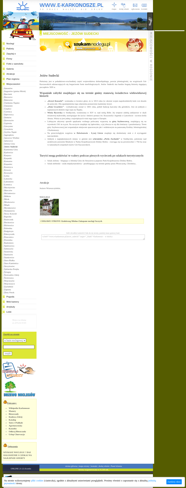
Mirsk (6, 199)
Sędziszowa (9, 246)
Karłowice (8, 152)
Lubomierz (8, 181)
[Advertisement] (169, 89)
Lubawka (8, 179)
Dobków (7, 117)
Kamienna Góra (11, 149)
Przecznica (8, 237)
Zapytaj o (11, 53)
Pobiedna (8, 228)
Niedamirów (9, 211)
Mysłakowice (10, 208)
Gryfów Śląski (10, 132)
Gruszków (8, 129)
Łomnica (8, 184)
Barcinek (8, 94)
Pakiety (10, 48)
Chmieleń (8, 106)
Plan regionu (12, 79)
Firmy (9, 59)
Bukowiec (8, 100)
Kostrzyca (8, 167)
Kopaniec (8, 164)
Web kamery (12, 302)
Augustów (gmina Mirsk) (15, 91)
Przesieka (8, 240)
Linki (8, 312)
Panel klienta (116, 466)
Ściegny (7, 272)
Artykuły (10, 307)
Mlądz (7, 205)
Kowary (7, 170)
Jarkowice (8, 141)
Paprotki (7, 216)
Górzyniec (8, 126)
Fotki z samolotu (14, 64)
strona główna (71, 466)
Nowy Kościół (10, 214)
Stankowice (9, 257)
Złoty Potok (9, 292)
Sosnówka (8, 251)
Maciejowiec (9, 187)
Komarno (8, 161)
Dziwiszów (9, 120)
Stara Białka (9, 260)
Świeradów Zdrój (11, 275)
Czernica (8, 111)
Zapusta (7, 289)
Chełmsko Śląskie (11, 103)
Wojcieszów (9, 281)
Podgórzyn (8, 231)
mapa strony (84, 466)
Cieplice (7, 109)
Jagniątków (9, 135)
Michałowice (9, 193)
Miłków (7, 196)
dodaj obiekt (104, 466)
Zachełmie (8, 286)
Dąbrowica (8, 114)
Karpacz (7, 155)
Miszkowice (9, 202)
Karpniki (8, 158)
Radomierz (8, 243)
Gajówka (8, 123)
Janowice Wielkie (11, 138)
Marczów (8, 190)
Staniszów (8, 254)
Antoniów (8, 88)
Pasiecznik (8, 219)
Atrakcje (10, 74)
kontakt (94, 466)
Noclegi (10, 43)
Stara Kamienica (11, 263)
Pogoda (10, 297)
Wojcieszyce (9, 283)
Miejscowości (13, 84)
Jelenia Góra (9, 144)
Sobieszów (8, 248)
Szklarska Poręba (11, 269)
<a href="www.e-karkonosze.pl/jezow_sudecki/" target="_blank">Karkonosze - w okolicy (93, 237)
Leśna (6, 176)
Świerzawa (8, 278)
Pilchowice (9, 225)
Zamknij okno (174, 481)
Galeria (10, 69)
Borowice (8, 97)
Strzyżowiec (9, 266)
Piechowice (9, 222)
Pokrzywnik (9, 234)
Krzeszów (8, 173)
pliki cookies (37, 480)
